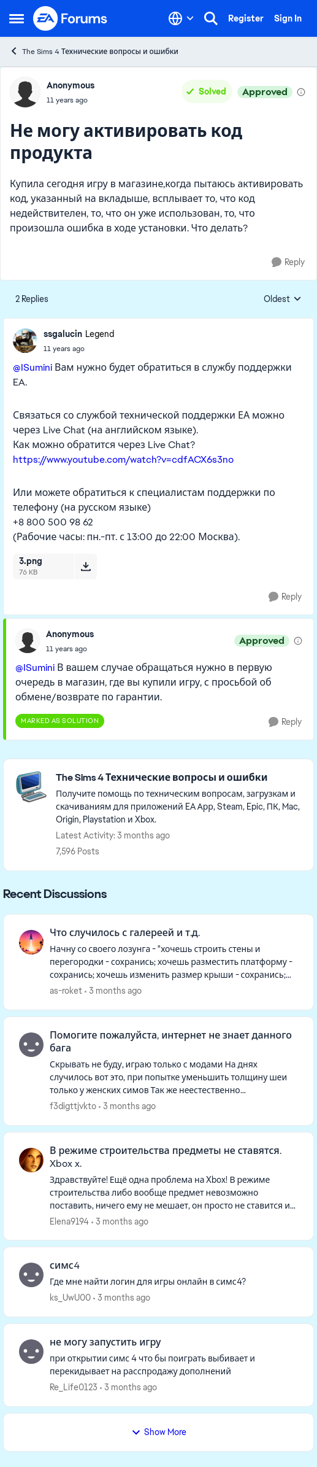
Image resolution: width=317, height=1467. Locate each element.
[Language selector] (181, 18)
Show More (158, 1432)
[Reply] (288, 262)
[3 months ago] (113, 991)
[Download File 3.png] (85, 566)
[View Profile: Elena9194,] (31, 1160)
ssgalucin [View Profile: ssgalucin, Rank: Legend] (63, 333)
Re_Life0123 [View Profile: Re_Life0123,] (73, 1387)
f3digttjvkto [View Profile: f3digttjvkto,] (73, 1106)
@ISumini (32, 367)
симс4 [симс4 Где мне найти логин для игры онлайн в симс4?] (65, 1266)
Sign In (288, 18)
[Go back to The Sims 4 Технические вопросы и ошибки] (178, 778)
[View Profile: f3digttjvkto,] (31, 1044)
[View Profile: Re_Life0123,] (31, 1351)
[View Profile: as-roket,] (31, 942)
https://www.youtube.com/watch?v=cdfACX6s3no (123, 459)
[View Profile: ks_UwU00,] (31, 1275)
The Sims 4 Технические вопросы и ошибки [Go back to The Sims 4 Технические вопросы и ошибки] (93, 51)
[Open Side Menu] (16, 18)
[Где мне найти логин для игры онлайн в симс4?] (174, 1281)
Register (246, 18)
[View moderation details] (301, 92)
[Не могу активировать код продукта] (79, 348)
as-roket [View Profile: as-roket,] (66, 990)
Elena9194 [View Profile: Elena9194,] (69, 1220)
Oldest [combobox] (283, 299)
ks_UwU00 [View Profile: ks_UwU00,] (70, 1297)
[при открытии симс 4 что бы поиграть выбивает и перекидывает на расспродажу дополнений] (174, 1365)
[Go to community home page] (70, 18)
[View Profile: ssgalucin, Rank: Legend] (25, 340)
